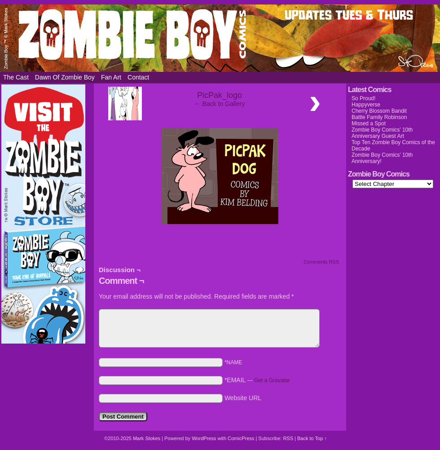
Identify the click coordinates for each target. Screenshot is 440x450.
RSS (288, 438)
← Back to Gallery (219, 103)
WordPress (204, 438)
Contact (138, 77)
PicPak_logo (219, 95)
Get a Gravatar (272, 380)
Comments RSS (321, 262)
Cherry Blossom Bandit (379, 111)
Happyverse (366, 104)
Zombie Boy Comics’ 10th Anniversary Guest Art (382, 133)
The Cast (16, 77)
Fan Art (111, 77)
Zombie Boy (220, 38)
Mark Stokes (147, 438)
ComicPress (241, 438)
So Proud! (363, 98)
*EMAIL (257, 380)
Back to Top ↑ (312, 438)
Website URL (242, 397)
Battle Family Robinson (379, 117)
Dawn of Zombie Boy (65, 77)
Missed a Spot (369, 123)
